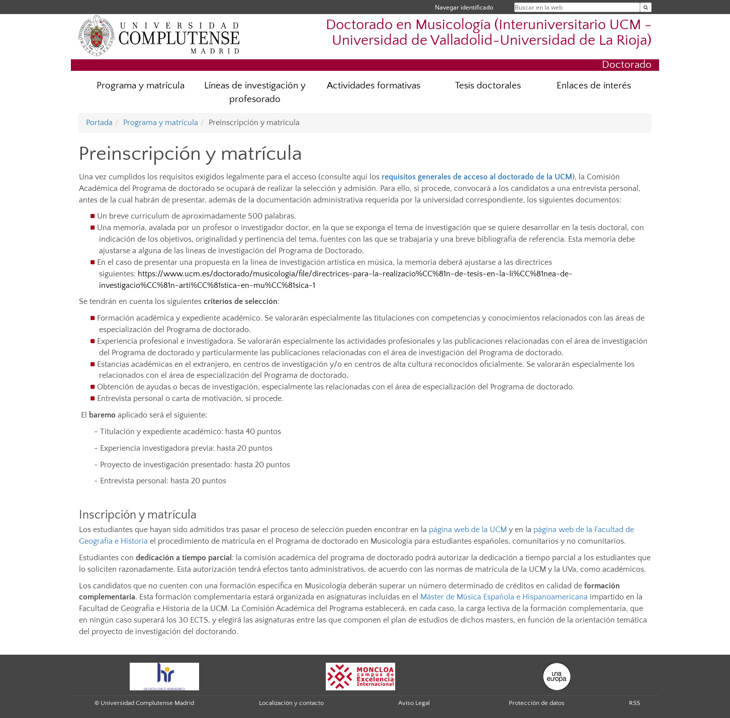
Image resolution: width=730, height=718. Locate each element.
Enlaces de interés (594, 85)
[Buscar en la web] (646, 7)
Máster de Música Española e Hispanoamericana (504, 596)
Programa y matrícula (141, 85)
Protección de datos (537, 702)
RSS (634, 702)
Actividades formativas (373, 85)
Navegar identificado (464, 7)
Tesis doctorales (488, 85)
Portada (99, 122)
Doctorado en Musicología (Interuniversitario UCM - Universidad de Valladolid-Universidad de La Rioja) (489, 33)
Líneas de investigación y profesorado (255, 92)
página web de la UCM (468, 529)
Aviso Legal (414, 702)
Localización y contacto (291, 702)
